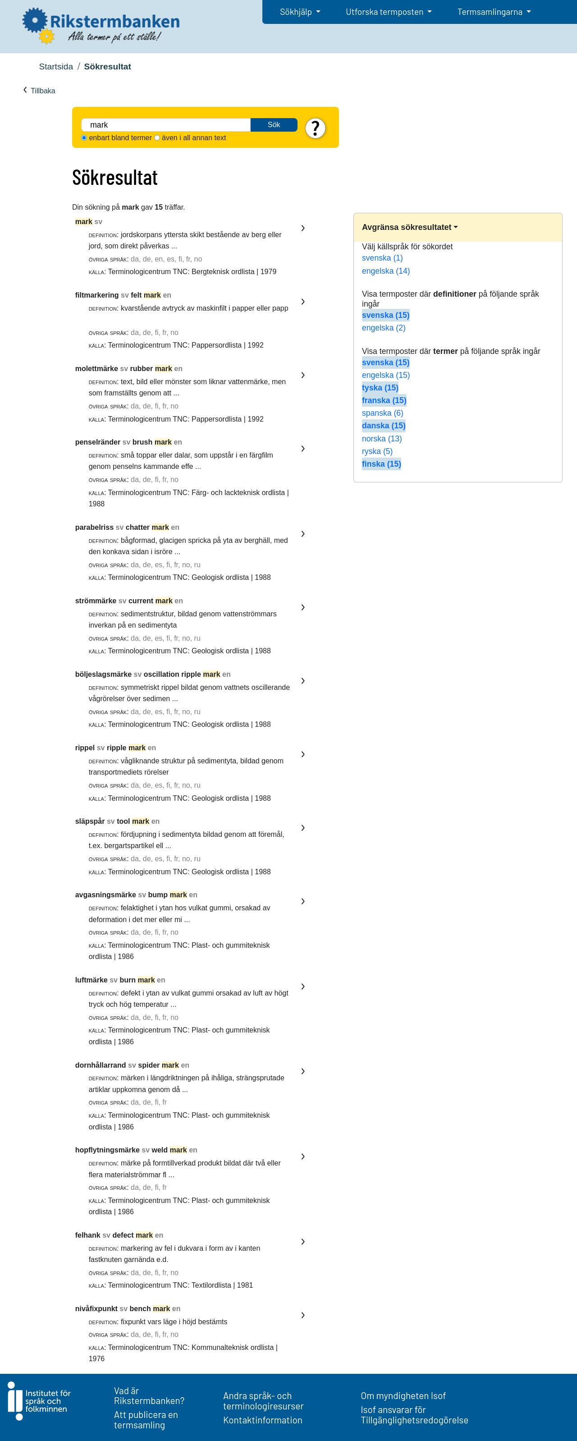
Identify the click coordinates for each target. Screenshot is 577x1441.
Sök (274, 124)
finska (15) (381, 463)
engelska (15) (386, 375)
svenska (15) (386, 315)
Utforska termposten (385, 11)
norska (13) (382, 438)
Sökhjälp (297, 11)
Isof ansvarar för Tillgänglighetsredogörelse (414, 1414)
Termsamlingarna (491, 11)
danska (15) (384, 425)
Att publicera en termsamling (146, 1419)
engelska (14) (386, 270)
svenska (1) (382, 257)
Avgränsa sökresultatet (406, 227)
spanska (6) (382, 413)
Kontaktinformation (262, 1419)
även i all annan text (194, 138)
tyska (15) (380, 387)
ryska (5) (377, 451)
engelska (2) (384, 327)
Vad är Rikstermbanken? (149, 1395)
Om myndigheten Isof (403, 1395)
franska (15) (384, 400)
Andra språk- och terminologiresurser (263, 1400)
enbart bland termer (120, 138)
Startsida (56, 66)
